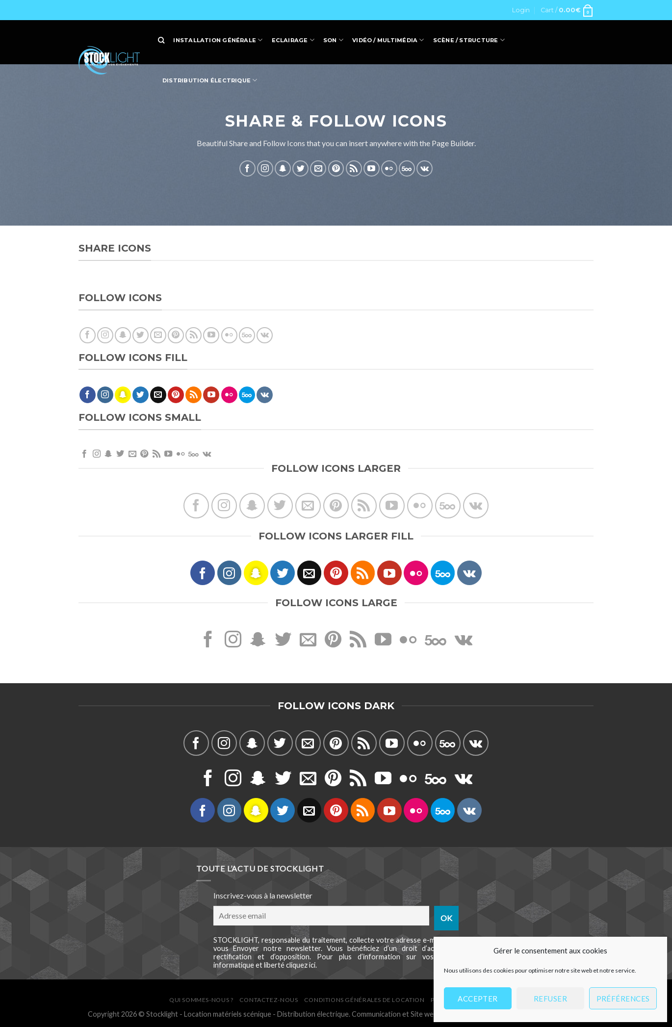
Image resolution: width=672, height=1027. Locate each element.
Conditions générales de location (364, 999)
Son (333, 40)
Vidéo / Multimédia (388, 40)
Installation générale (217, 40)
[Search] (161, 40)
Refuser (550, 998)
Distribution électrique (210, 80)
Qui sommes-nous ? (201, 999)
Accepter (478, 998)
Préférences (623, 998)
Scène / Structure (469, 40)
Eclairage (293, 40)
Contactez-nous (268, 999)
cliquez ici (300, 965)
